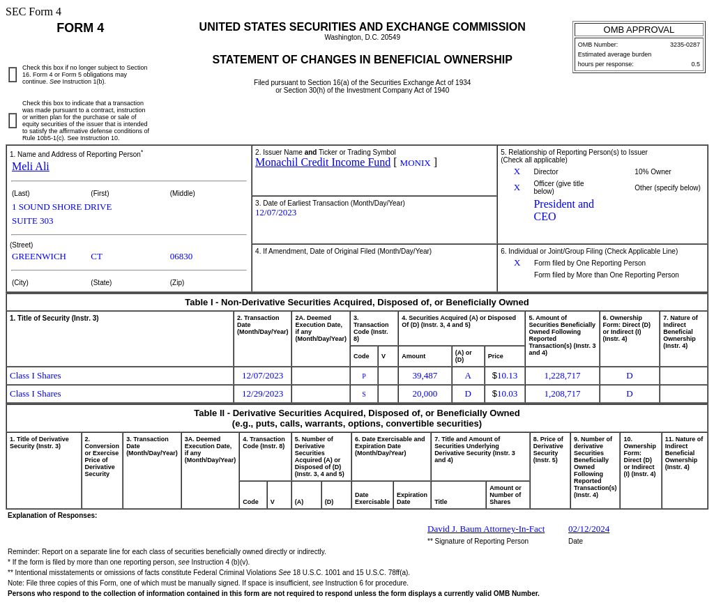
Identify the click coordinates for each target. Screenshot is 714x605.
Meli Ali (31, 166)
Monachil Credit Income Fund (322, 162)
